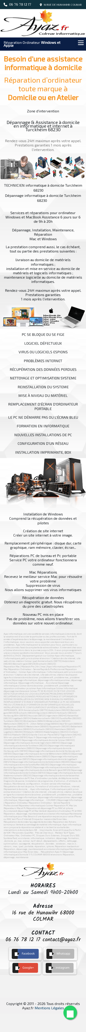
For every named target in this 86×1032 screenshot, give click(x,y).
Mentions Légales (49, 1008)
